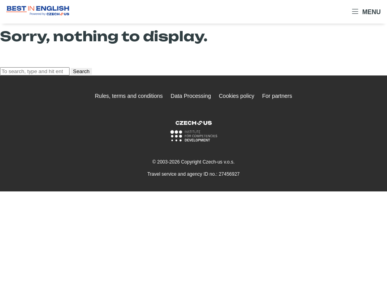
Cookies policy (236, 96)
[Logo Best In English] (37, 12)
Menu (366, 11)
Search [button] (81, 71)
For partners (277, 96)
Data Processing (191, 96)
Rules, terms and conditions (129, 96)
